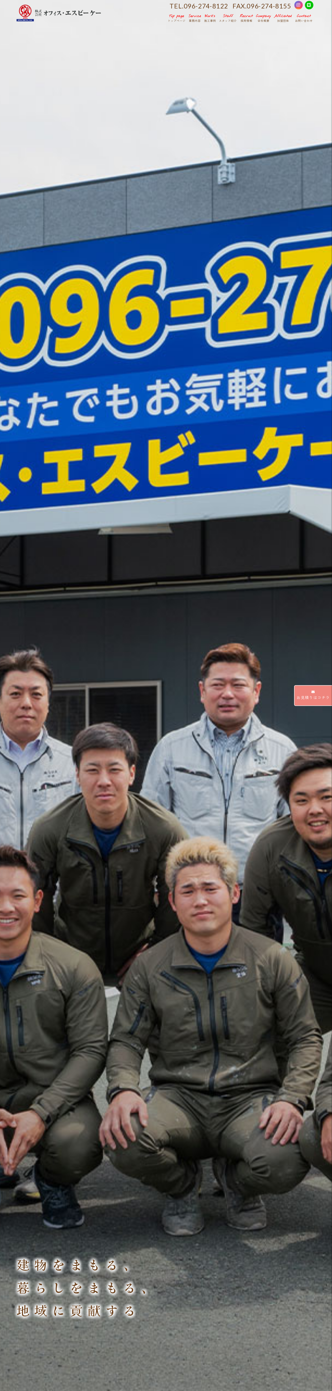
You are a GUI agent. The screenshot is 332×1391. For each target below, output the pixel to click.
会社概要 (264, 18)
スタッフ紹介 (227, 18)
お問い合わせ (303, 18)
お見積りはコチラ (313, 695)
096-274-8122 (206, 6)
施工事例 (210, 18)
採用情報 (246, 18)
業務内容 (195, 18)
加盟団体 (283, 18)
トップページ (176, 18)
